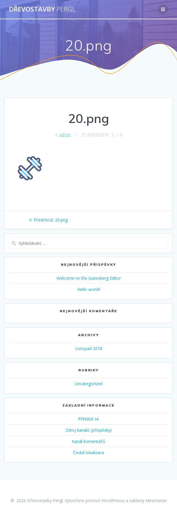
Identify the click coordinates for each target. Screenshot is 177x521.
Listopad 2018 (88, 348)
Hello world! (88, 289)
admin (65, 134)
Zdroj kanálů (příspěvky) (89, 430)
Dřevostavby (42, 9)
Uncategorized (89, 383)
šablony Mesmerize (148, 500)
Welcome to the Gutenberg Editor (88, 278)
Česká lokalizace (88, 452)
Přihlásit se (88, 419)
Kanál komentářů (88, 441)
